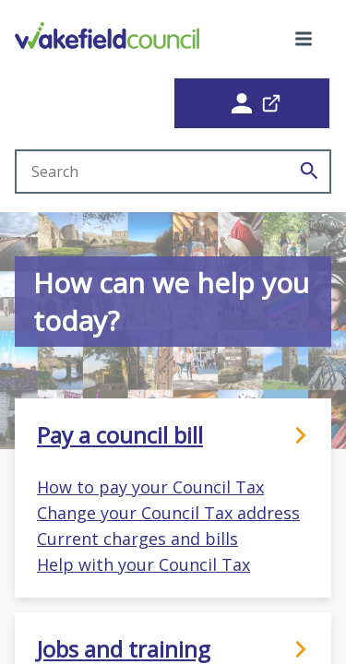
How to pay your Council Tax (150, 487)
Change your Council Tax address (168, 513)
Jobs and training (173, 649)
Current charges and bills (137, 539)
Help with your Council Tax (143, 564)
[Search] (309, 171)
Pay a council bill (173, 435)
